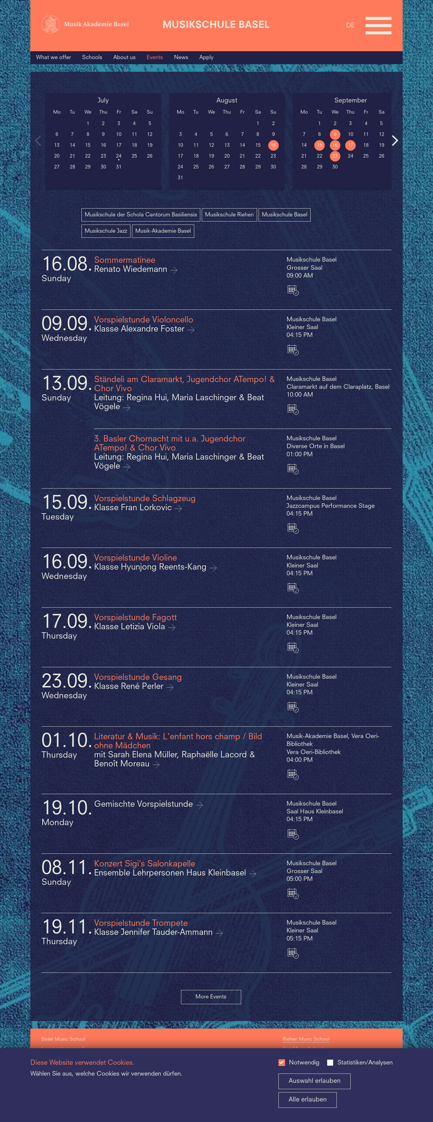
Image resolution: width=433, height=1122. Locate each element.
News (181, 57)
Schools (92, 57)
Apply (206, 57)
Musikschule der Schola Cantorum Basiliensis (141, 215)
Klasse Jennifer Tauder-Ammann (154, 933)
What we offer (53, 57)
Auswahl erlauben (315, 1081)
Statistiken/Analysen (365, 1063)
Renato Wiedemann (132, 270)
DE (350, 25)
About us (124, 57)
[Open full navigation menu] (379, 25)
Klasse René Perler (130, 687)
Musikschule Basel (284, 215)
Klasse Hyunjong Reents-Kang (151, 567)
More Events (210, 997)
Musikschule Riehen (229, 215)
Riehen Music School (306, 1039)
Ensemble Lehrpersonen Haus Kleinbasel (171, 873)
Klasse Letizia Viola (130, 627)
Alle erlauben (308, 1100)
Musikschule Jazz (106, 231)
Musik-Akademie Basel (163, 231)
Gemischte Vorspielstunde (144, 804)
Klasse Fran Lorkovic (134, 508)
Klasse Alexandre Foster (140, 329)
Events (155, 57)
